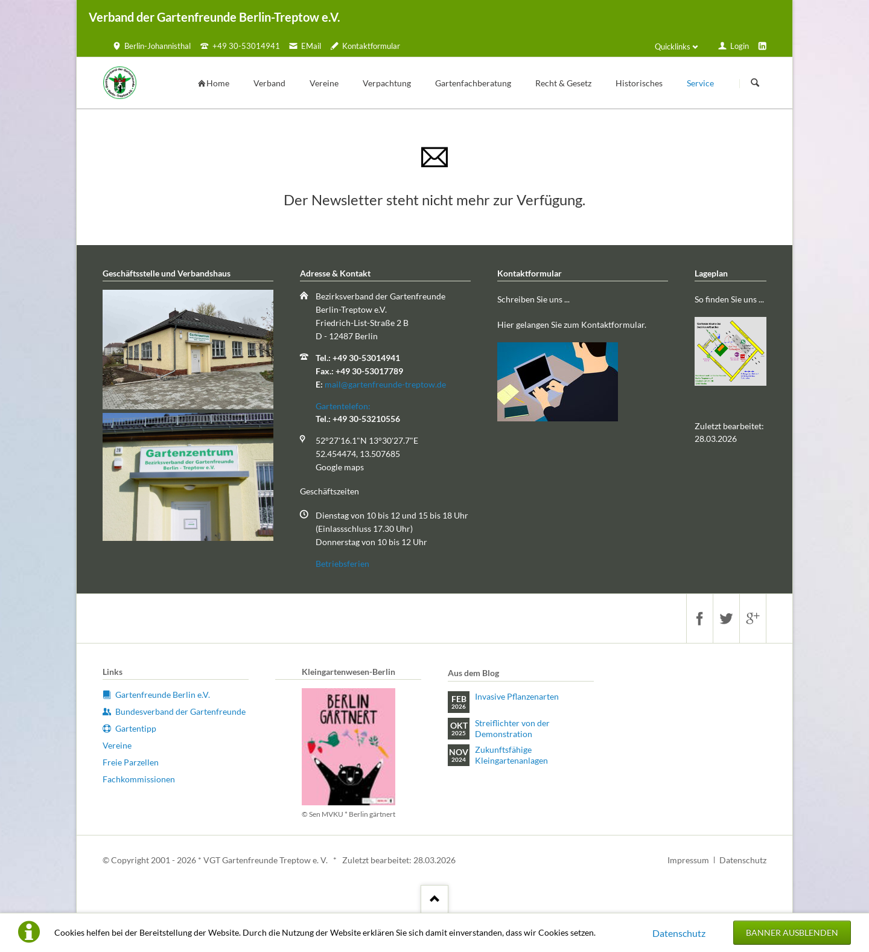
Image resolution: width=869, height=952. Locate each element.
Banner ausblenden (792, 932)
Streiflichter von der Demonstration (512, 728)
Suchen (755, 83)
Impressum (688, 860)
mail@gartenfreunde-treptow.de (385, 384)
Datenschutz (678, 933)
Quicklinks (672, 46)
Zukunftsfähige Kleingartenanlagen (511, 754)
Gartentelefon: (343, 406)
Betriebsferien (342, 563)
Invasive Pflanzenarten (517, 696)
